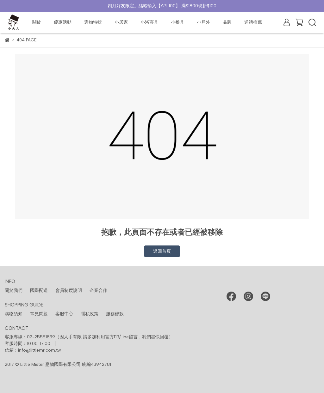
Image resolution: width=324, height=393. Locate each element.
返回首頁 (162, 251)
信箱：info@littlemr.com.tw (33, 350)
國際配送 (39, 290)
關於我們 (13, 290)
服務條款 (115, 314)
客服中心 (64, 314)
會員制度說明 (68, 290)
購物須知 (13, 314)
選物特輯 (93, 22)
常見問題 (39, 314)
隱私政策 (89, 314)
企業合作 (98, 290)
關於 (36, 22)
